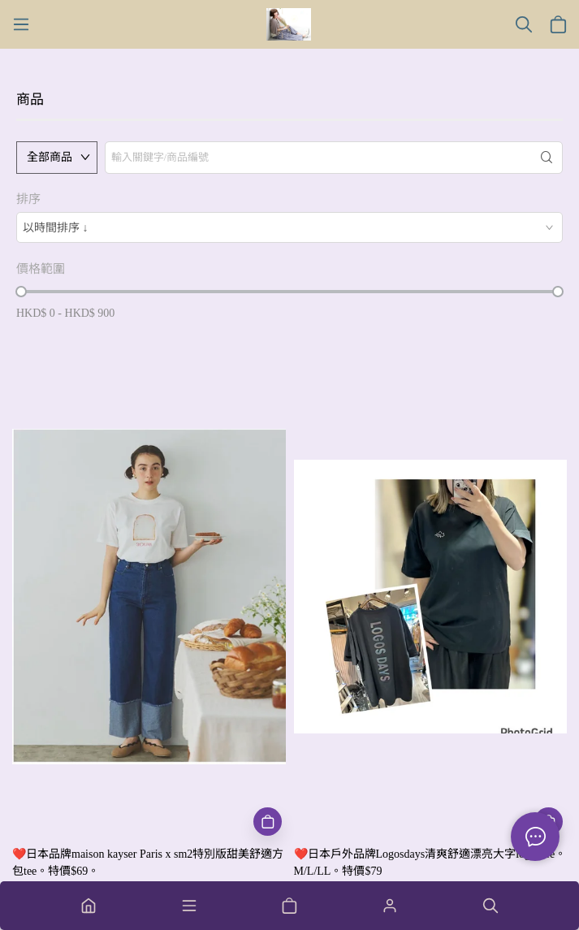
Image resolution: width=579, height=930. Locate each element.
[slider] (21, 291)
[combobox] (289, 227)
